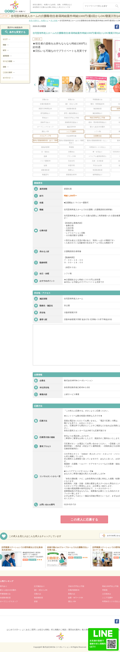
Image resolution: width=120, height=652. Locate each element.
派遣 (36, 601)
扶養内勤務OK (74, 590)
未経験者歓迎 (5, 598)
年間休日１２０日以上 (111, 601)
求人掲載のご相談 (58, 630)
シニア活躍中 (107, 598)
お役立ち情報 (43, 630)
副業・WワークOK (75, 598)
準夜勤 (104, 590)
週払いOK (72, 601)
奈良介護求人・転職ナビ (38, 21)
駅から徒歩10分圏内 (8, 590)
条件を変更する (14, 32)
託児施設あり (39, 586)
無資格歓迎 (38, 598)
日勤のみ (37, 594)
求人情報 (53, 21)
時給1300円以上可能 (110, 586)
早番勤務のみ (5, 594)
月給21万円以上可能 (76, 586)
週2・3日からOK (40, 590)
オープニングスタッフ (9, 601)
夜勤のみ (71, 594)
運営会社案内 (74, 630)
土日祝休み (106, 594)
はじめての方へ (13, 630)
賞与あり (3, 586)
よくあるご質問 (28, 630)
